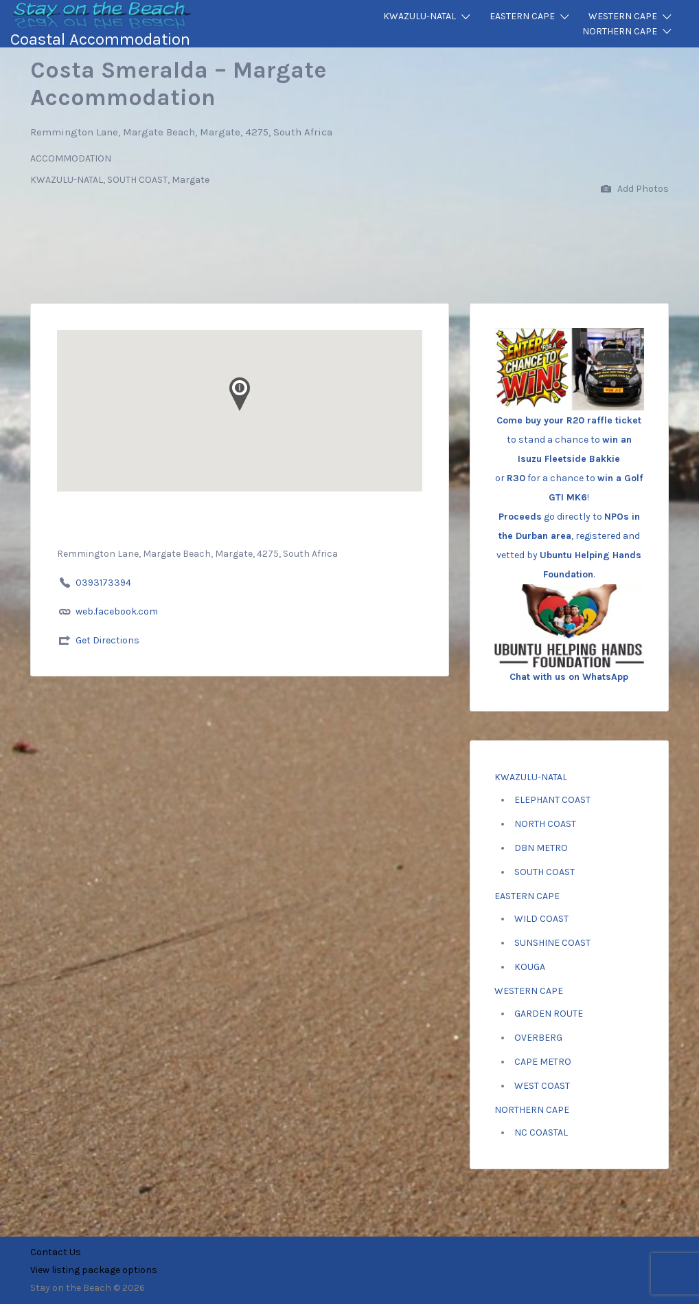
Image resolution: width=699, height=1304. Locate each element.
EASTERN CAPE (522, 16)
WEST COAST (542, 1086)
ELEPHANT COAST (552, 800)
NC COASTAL (541, 1132)
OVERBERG (538, 1037)
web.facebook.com (117, 611)
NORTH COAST (545, 824)
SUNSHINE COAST (552, 943)
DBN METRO (541, 848)
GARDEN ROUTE (548, 1013)
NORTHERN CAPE (619, 31)
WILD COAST (541, 919)
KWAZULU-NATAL (419, 16)
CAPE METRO (542, 1062)
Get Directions (107, 640)
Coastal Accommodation (100, 39)
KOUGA (529, 967)
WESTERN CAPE (622, 16)
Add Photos (635, 189)
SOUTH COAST (544, 872)
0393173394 (103, 582)
